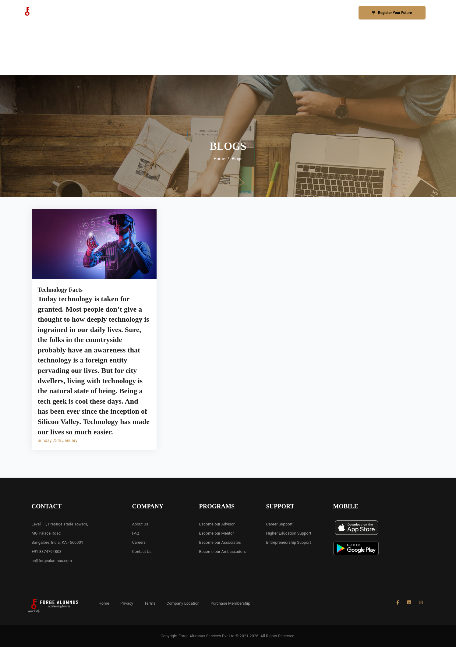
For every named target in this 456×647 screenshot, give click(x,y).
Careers (139, 542)
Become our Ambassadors (222, 551)
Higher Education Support (288, 533)
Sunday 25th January (58, 440)
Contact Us (142, 551)
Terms (149, 603)
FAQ (135, 533)
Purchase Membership (230, 603)
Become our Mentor (216, 533)
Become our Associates (220, 542)
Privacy (126, 603)
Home (219, 158)
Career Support (279, 524)
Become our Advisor (217, 524)
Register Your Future (392, 13)
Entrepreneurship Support (288, 542)
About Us (140, 524)
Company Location (183, 603)
